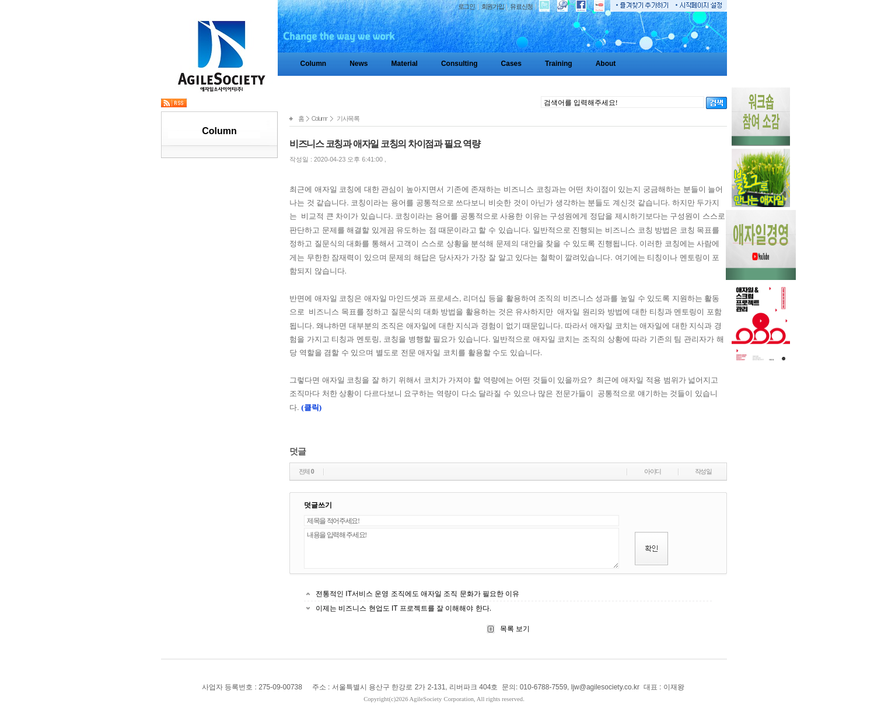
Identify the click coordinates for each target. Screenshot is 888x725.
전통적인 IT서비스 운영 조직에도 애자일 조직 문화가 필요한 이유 (417, 594)
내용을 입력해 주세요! (461, 548)
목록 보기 (514, 629)
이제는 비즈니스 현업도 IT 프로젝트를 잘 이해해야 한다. (403, 608)
